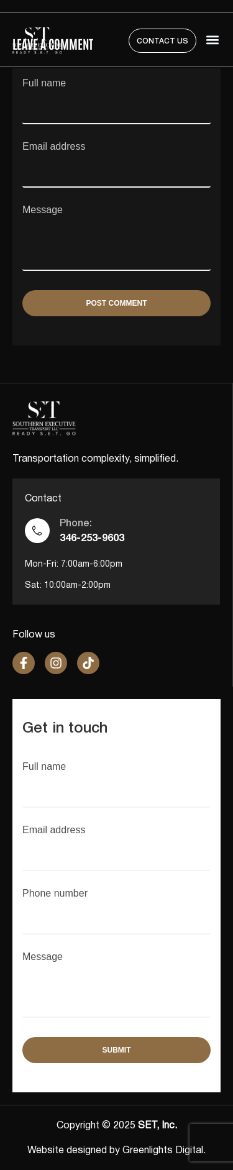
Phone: (76, 523)
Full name (116, 94)
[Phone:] (37, 530)
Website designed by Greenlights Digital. (116, 1150)
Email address (116, 158)
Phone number (116, 905)
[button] (213, 40)
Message (116, 239)
